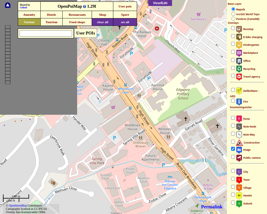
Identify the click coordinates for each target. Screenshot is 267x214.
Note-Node (246, 126)
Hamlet (244, 195)
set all (125, 22)
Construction (248, 142)
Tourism (51, 22)
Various (29, 22)
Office (243, 60)
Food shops (77, 22)
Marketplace (247, 52)
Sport (125, 14)
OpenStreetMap (18, 205)
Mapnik (240, 9)
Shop (102, 14)
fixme (243, 118)
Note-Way (245, 134)
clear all (102, 22)
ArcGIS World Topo (248, 14)
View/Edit (160, 3)
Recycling (245, 68)
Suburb (244, 203)
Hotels (51, 14)
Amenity (29, 14)
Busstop (244, 29)
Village (244, 187)
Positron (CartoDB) (247, 19)
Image (243, 149)
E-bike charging (249, 37)
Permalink (212, 206)
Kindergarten (247, 44)
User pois (124, 6)
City (242, 171)
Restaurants (77, 14)
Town (243, 179)
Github (23, 7)
